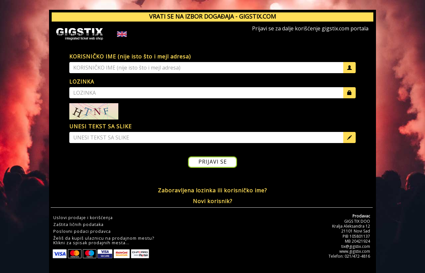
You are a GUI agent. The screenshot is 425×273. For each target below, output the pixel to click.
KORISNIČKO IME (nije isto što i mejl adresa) (130, 56)
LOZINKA (81, 81)
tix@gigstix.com (355, 246)
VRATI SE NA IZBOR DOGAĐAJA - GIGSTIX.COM (212, 16)
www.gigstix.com (354, 251)
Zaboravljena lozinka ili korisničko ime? (212, 190)
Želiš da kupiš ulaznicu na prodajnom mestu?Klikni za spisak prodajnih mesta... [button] (103, 241)
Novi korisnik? (212, 201)
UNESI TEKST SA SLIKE (100, 126)
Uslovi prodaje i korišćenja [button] (83, 217)
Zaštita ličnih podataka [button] (78, 224)
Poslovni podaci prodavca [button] (82, 231)
